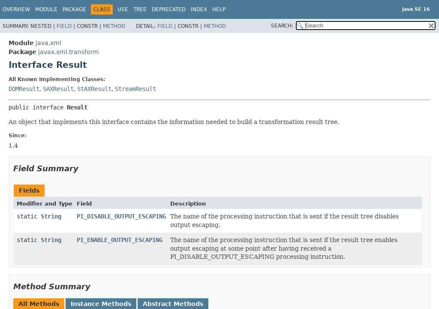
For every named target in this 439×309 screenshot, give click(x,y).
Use (122, 9)
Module (46, 9)
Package (74, 9)
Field (64, 26)
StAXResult (94, 88)
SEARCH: (282, 26)
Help (219, 9)
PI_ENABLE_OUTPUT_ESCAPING (119, 239)
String (51, 216)
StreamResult (135, 88)
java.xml (48, 42)
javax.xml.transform (68, 51)
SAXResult (58, 88)
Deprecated (169, 9)
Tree (140, 9)
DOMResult (24, 88)
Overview (16, 9)
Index (199, 9)
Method (114, 26)
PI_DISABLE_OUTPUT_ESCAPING (121, 216)
